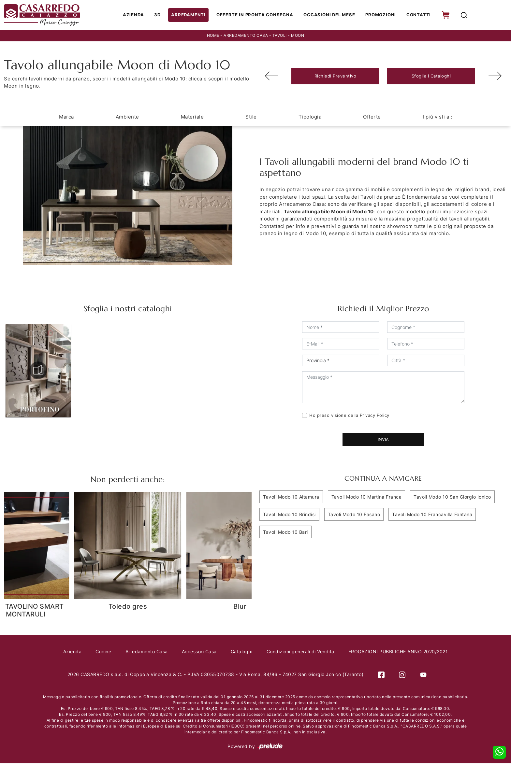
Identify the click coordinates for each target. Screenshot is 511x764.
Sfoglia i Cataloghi (431, 76)
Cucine (102, 652)
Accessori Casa (199, 652)
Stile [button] (251, 117)
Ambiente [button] (127, 117)
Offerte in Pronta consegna (256, 15)
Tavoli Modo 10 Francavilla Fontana (432, 515)
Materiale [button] (192, 117)
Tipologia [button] (310, 117)
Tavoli (279, 36)
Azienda (138, 15)
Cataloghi (242, 652)
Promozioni (380, 15)
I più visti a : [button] (437, 117)
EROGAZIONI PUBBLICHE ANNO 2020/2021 (399, 652)
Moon (297, 36)
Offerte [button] (372, 117)
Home (213, 36)
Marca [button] (66, 117)
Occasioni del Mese (329, 15)
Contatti (417, 15)
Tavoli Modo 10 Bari (285, 532)
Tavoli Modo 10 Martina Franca (366, 497)
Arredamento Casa (246, 36)
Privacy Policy (374, 415)
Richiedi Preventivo (335, 76)
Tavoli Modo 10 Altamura (291, 497)
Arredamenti (192, 15)
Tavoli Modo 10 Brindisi (289, 515)
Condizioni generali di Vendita (301, 652)
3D (162, 15)
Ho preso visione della (349, 415)
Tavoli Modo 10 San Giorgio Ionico (452, 497)
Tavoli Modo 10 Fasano (354, 515)
